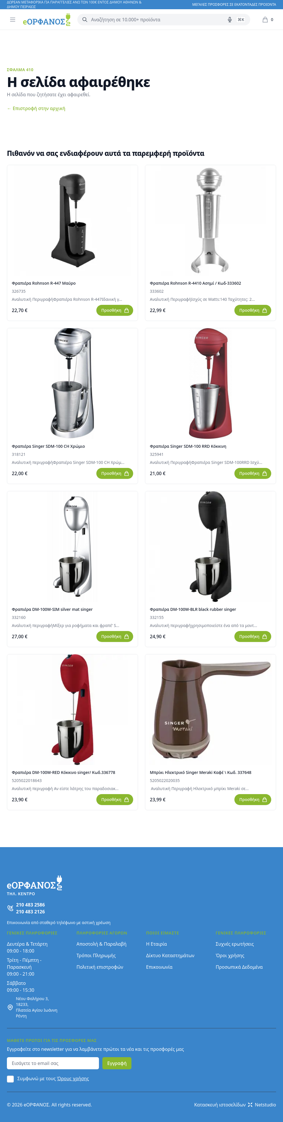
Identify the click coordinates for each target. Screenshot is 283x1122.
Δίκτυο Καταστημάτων (170, 955)
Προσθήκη (115, 310)
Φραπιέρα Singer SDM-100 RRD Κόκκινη (188, 446)
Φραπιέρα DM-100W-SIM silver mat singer (52, 609)
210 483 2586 (30, 905)
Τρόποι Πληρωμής (96, 955)
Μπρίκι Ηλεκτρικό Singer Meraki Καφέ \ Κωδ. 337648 (200, 772)
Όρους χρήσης (73, 1078)
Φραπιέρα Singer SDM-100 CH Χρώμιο (48, 446)
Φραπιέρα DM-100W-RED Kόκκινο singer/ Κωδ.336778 (63, 772)
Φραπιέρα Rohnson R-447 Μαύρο (44, 283)
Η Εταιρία (156, 944)
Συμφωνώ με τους (53, 1078)
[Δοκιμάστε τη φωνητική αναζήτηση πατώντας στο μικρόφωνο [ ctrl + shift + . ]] (230, 19)
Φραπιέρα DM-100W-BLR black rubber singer (193, 609)
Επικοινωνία (159, 967)
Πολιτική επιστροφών (100, 967)
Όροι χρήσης (230, 955)
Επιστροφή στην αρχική (36, 108)
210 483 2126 (30, 911)
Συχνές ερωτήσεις (235, 944)
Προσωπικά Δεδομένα (239, 967)
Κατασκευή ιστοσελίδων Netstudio (235, 1105)
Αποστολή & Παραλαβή (102, 944)
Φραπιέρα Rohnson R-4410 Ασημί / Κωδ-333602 (195, 283)
